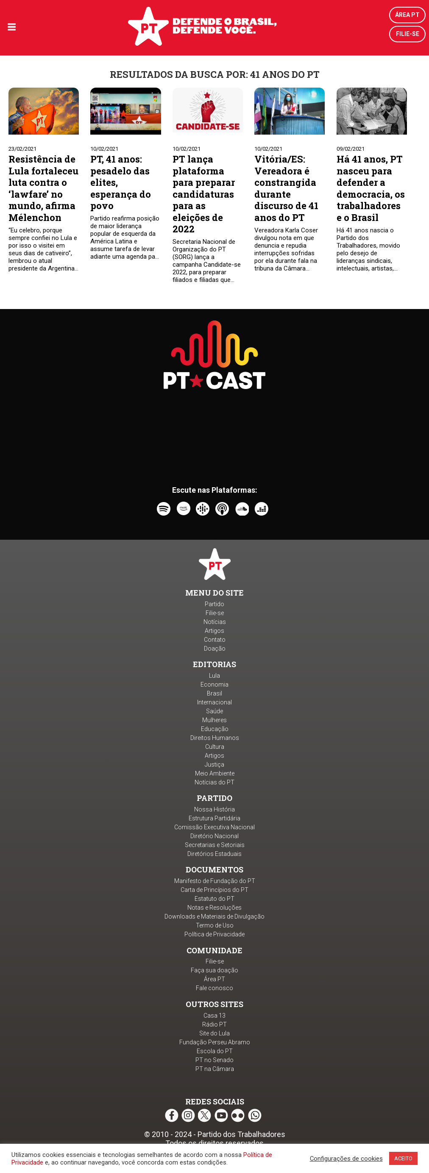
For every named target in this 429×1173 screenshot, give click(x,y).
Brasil (214, 693)
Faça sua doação (214, 970)
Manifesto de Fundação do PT (214, 881)
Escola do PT (215, 1051)
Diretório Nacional (214, 836)
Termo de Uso (215, 925)
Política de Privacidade (214, 934)
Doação (215, 648)
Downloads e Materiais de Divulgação (214, 916)
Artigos (214, 630)
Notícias (214, 621)
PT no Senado (214, 1060)
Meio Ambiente (214, 773)
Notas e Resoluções (214, 907)
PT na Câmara (214, 1068)
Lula (214, 675)
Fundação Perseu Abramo (214, 1042)
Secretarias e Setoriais (215, 845)
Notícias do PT (214, 782)
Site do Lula (214, 1033)
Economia (214, 684)
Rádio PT (214, 1024)
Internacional (214, 702)
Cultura (214, 746)
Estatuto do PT (214, 898)
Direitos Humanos (214, 737)
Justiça (214, 764)
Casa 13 (214, 1015)
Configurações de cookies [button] (346, 1158)
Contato (215, 639)
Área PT (407, 14)
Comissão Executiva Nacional (214, 827)
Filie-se (407, 33)
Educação (214, 729)
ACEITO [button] (403, 1158)
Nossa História (214, 809)
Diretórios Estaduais (214, 853)
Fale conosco (214, 988)
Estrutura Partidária (214, 818)
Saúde (214, 711)
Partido (214, 604)
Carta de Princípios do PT (214, 889)
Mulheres (214, 720)
